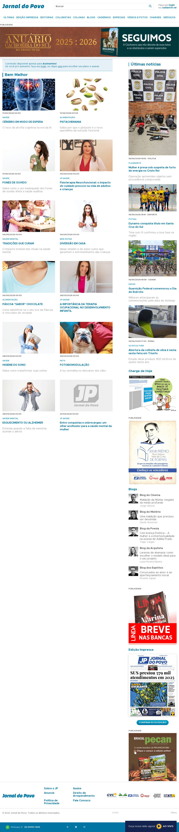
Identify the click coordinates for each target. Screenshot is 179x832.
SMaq (174, 813)
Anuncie (49, 793)
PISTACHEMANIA (70, 122)
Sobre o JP (51, 788)
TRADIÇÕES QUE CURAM (18, 243)
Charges (155, 17)
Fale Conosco (81, 800)
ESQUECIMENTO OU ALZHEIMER (22, 422)
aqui (60, 66)
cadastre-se (169, 8)
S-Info (115, 813)
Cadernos (104, 17)
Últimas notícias (146, 64)
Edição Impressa (27, 17)
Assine (77, 788)
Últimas (9, 17)
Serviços (169, 17)
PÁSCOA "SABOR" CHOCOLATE (22, 304)
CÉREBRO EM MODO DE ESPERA (22, 122)
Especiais (119, 17)
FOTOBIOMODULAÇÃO (74, 365)
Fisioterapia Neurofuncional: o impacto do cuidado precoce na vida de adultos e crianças (85, 186)
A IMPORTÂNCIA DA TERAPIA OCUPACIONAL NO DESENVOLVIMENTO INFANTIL (85, 307)
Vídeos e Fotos (137, 17)
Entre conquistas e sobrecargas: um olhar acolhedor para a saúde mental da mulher (86, 426)
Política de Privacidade (51, 802)
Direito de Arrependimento (84, 794)
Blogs (91, 17)
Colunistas (63, 17)
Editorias (46, 17)
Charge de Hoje (140, 371)
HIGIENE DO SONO (14, 365)
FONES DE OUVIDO (14, 182)
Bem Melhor (16, 75)
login (172, 5)
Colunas (79, 17)
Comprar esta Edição (152, 722)
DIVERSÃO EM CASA (72, 243)
